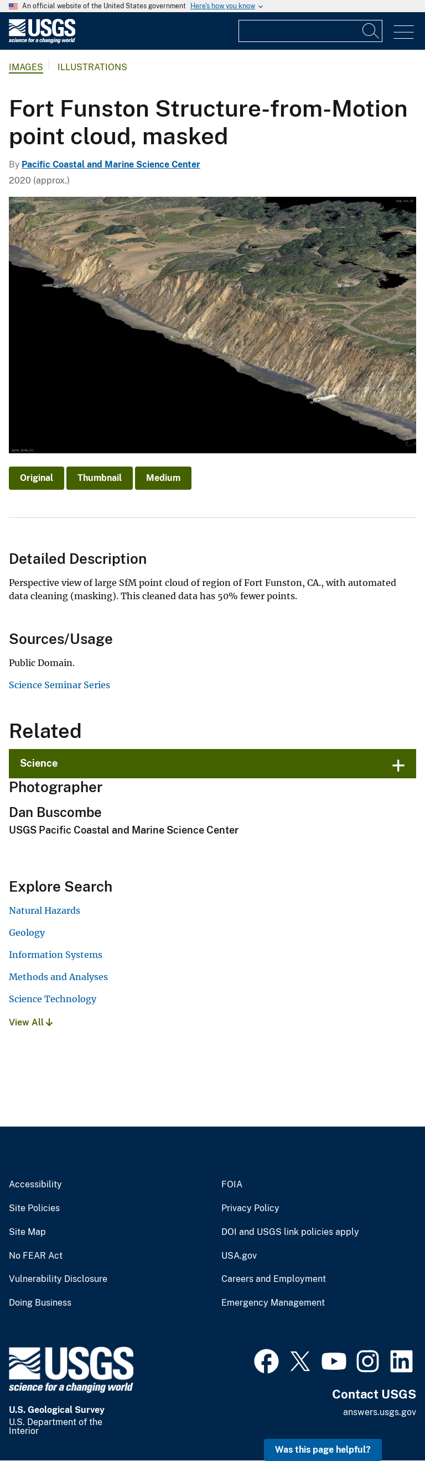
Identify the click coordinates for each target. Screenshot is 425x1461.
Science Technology (52, 998)
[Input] (310, 31)
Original (36, 478)
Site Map (27, 1232)
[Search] (371, 31)
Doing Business (40, 1303)
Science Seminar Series (59, 684)
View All (31, 1022)
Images (26, 67)
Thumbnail (99, 478)
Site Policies (34, 1208)
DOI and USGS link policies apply (290, 1232)
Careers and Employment (273, 1279)
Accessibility (35, 1185)
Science (39, 763)
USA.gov (239, 1256)
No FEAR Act (36, 1256)
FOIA (231, 1185)
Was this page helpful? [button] (323, 1449)
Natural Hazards (44, 910)
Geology (27, 932)
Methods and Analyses (58, 976)
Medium (163, 478)
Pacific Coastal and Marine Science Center (111, 164)
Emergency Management (273, 1303)
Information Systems (55, 954)
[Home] (42, 40)
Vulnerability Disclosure (58, 1279)
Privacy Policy (250, 1208)
